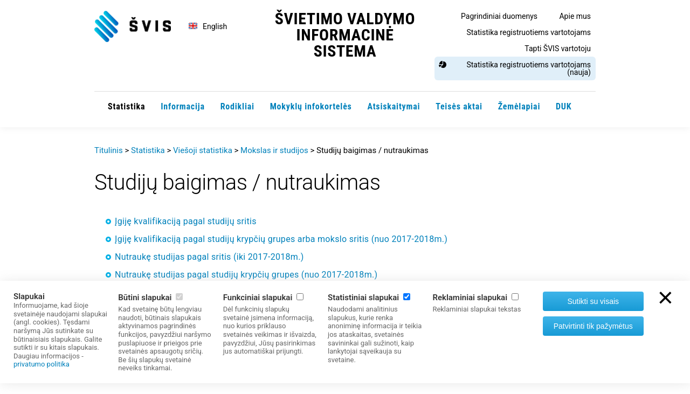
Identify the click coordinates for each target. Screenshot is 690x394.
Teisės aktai (459, 106)
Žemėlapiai (519, 106)
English (215, 26)
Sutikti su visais (593, 301)
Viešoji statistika (202, 150)
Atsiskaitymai (393, 106)
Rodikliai (237, 106)
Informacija (183, 106)
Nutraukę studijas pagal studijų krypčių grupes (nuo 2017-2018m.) (246, 274)
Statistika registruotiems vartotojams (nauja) (528, 68)
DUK (563, 106)
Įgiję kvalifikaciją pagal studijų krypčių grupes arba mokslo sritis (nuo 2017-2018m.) (281, 239)
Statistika (126, 106)
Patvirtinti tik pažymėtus (593, 326)
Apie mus (575, 16)
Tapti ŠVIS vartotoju (558, 48)
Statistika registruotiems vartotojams (528, 32)
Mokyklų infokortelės (311, 106)
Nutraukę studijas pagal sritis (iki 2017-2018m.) (209, 257)
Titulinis (108, 150)
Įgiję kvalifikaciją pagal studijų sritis (186, 221)
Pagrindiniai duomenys (499, 16)
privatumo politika (41, 364)
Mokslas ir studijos (274, 150)
